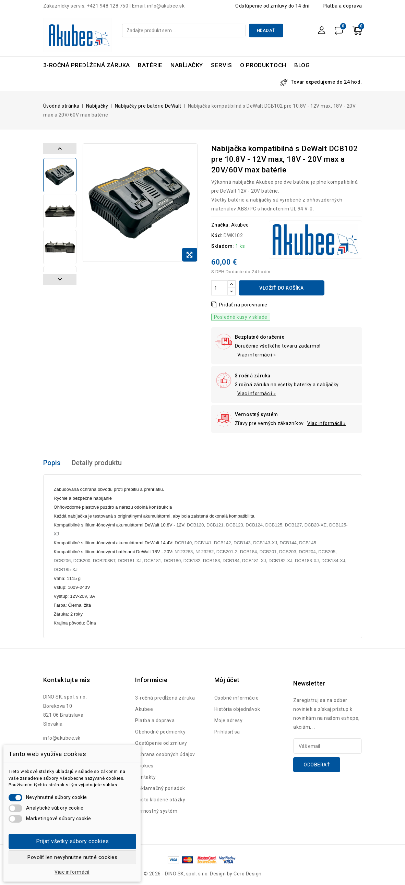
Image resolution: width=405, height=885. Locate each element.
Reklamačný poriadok (160, 788)
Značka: (220, 225)
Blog (302, 65)
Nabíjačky (186, 65)
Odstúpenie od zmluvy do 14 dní (272, 6)
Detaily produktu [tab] (97, 463)
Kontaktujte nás (66, 679)
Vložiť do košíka (281, 288)
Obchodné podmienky (160, 732)
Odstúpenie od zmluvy (161, 743)
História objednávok (237, 709)
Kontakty (145, 777)
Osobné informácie (236, 698)
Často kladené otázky (160, 799)
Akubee (240, 225)
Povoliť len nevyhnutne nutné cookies (72, 857)
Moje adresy (228, 720)
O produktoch (263, 65)
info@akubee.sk (62, 738)
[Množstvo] (219, 287)
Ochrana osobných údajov (165, 754)
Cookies (144, 765)
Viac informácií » (256, 354)
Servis (221, 65)
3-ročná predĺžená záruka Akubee (165, 703)
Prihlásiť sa (227, 732)
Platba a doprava (342, 6)
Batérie (150, 65)
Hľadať (266, 30)
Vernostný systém (156, 811)
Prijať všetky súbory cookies (72, 841)
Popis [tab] (52, 463)
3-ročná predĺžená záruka (86, 65)
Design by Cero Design (236, 873)
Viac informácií (72, 872)
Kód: (217, 235)
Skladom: (222, 246)
